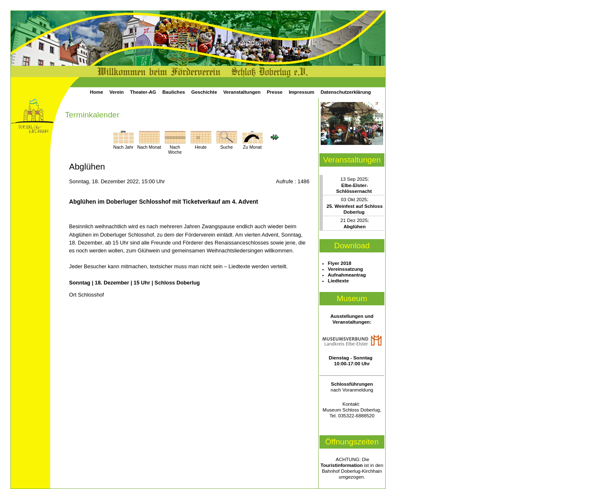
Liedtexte (338, 280)
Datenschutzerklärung (346, 92)
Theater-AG (143, 92)
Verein (116, 92)
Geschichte (204, 92)
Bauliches (173, 92)
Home (96, 92)
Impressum (301, 92)
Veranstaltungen (242, 92)
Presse (274, 92)
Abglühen (355, 226)
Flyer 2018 (339, 263)
